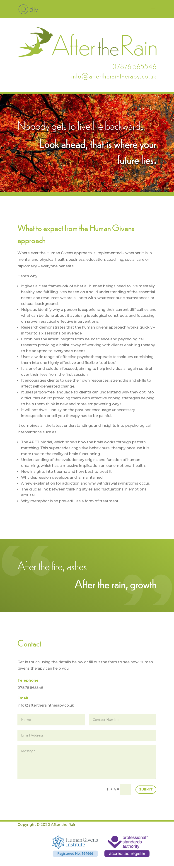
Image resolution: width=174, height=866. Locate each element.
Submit (146, 789)
